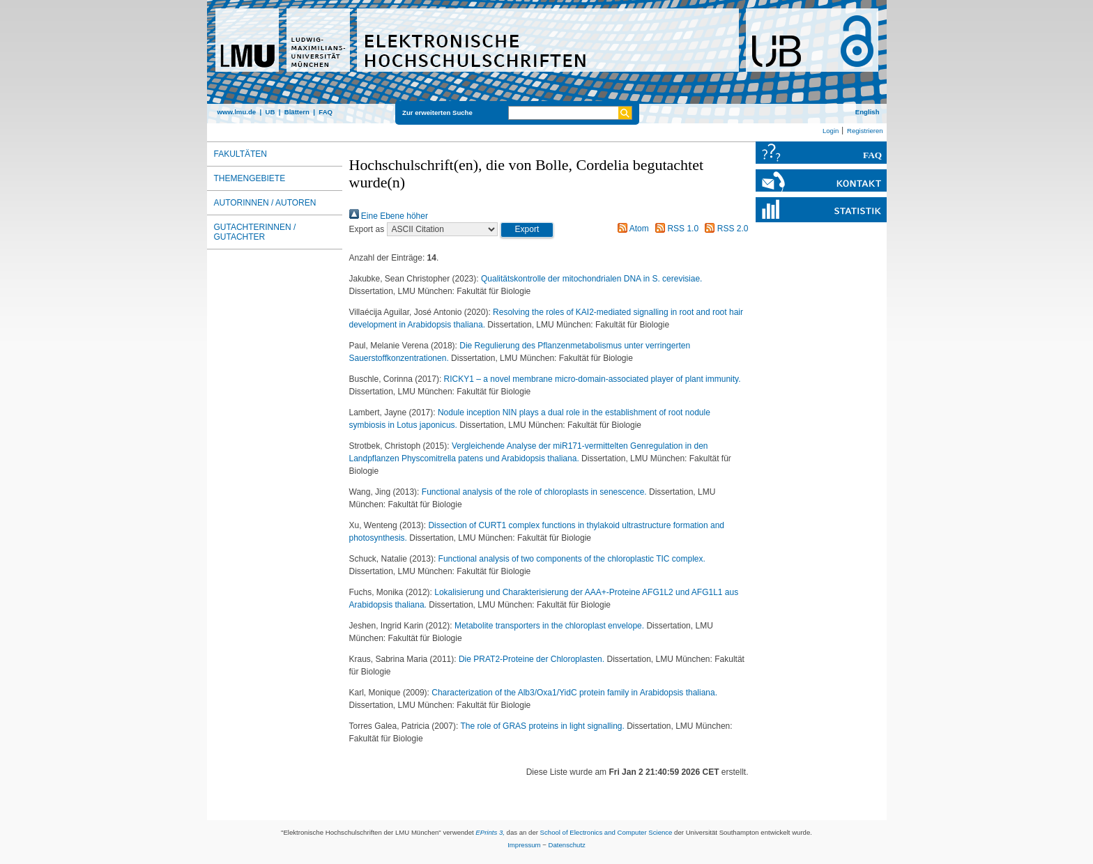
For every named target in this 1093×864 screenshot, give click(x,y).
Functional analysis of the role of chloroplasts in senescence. (535, 492)
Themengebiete (250, 178)
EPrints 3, (490, 832)
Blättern (296, 112)
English (867, 112)
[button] (527, 230)
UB (270, 112)
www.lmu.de (237, 112)
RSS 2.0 (724, 228)
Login (831, 130)
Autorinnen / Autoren (265, 203)
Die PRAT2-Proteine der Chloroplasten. (533, 659)
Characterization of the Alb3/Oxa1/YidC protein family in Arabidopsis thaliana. (574, 692)
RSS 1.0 (674, 228)
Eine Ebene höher (388, 216)
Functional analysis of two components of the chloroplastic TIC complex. (571, 559)
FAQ (326, 112)
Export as (367, 229)
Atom (631, 228)
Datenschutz (567, 845)
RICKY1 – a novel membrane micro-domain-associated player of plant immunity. (592, 379)
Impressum (523, 845)
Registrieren (865, 130)
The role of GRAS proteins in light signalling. (543, 726)
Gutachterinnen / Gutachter (255, 232)
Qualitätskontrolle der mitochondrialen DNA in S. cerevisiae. (591, 279)
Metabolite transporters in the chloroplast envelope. (550, 626)
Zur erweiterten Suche (437, 112)
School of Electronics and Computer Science (606, 832)
